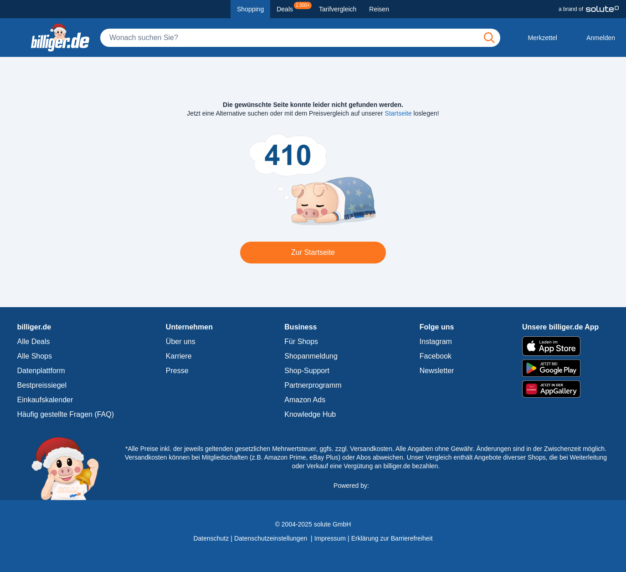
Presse (177, 371)
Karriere (179, 356)
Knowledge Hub (310, 414)
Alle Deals (33, 341)
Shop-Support (306, 371)
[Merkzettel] (535, 38)
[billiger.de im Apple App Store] (560, 345)
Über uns (180, 341)
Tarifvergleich (337, 9)
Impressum (330, 538)
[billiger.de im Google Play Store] (560, 368)
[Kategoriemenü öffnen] (14, 38)
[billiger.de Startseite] (60, 37)
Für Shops (301, 341)
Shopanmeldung (311, 356)
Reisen (379, 9)
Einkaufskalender (45, 400)
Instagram (436, 341)
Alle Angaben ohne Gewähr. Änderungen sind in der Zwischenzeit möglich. (500, 448)
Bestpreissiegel (42, 385)
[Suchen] (489, 38)
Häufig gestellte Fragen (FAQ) (65, 414)
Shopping (250, 9)
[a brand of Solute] (589, 9)
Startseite (398, 113)
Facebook (436, 356)
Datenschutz (211, 538)
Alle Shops (34, 356)
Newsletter (437, 371)
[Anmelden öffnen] (593, 38)
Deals (294, 7)
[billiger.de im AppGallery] (560, 389)
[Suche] (300, 38)
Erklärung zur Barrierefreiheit (392, 538)
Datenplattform (41, 371)
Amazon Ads (304, 400)
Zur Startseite (313, 252)
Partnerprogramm (312, 385)
